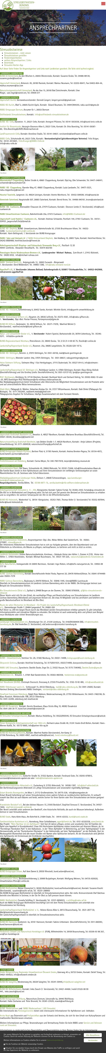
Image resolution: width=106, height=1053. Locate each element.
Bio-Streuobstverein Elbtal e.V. (13, 590)
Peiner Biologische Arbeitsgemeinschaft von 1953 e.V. (23, 723)
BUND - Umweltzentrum (10, 658)
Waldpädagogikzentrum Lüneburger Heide (18, 478)
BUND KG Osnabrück (9, 706)
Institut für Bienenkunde (10, 126)
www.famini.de (97, 821)
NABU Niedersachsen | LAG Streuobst (39, 1008)
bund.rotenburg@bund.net (66, 735)
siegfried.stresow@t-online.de (19, 807)
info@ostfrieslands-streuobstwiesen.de (52, 114)
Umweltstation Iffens (9, 878)
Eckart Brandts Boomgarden (12, 792)
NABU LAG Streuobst (9, 667)
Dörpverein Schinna (8, 663)
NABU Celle (5, 138)
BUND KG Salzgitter (8, 982)
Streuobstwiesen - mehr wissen (17, 53)
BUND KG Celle (7, 121)
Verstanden (92, 1037)
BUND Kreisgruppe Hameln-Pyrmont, (15, 451)
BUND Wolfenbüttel (8, 888)
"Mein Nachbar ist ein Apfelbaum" (25, 824)
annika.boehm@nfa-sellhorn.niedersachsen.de (69, 482)
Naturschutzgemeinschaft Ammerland (16, 90)
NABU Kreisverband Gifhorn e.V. (14, 317)
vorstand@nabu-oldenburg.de (56, 689)
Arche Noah (5, 1015)
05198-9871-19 (41, 482)
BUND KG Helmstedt (8, 499)
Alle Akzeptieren (93, 1032)
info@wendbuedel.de (94, 682)
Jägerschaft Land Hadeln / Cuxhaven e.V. (18, 218)
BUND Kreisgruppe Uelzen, (11, 871)
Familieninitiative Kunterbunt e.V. (14, 821)
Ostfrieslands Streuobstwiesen (13, 114)
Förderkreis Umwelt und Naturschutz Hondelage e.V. (22, 931)
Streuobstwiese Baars (9, 468)
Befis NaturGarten (7, 564)
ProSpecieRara (33, 1015)
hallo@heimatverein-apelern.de (49, 778)
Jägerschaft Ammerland (10, 83)
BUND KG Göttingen (9, 353)
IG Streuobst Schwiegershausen (13, 716)
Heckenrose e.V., (7, 675)
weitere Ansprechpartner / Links (17, 60)
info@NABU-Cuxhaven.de (74, 214)
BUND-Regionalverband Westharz (14, 341)
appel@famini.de (64, 821)
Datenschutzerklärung (59, 1040)
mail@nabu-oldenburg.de (67, 687)
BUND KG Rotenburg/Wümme (12, 732)
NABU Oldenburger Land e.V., (12, 687)
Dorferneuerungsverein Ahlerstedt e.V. (16, 785)
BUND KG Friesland (8, 309)
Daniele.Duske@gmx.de (92, 667)
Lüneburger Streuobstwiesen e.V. (14, 622)
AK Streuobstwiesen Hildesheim (13, 540)
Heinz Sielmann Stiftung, (10, 362)
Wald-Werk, (5, 389)
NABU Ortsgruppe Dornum (11, 109)
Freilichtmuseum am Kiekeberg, (13, 461)
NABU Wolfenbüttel (8, 900)
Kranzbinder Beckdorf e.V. (11, 804)
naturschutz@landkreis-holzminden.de (87, 556)
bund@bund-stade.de (78, 816)
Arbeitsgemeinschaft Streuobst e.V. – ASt (18, 490)
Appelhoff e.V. (6, 269)
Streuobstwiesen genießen (15, 55)
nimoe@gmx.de (14, 542)
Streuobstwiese (11, 49)
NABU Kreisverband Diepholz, (40, 238)
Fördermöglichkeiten (13, 58)
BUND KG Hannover (8, 922)
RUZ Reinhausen (7, 377)
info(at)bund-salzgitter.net (74, 982)
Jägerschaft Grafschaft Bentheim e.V (15, 434)
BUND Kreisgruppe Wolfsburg (12, 998)
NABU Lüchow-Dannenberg (11, 581)
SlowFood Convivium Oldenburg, (14, 694)
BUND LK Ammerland (9, 76)
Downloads (8, 62)
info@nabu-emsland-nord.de (57, 264)
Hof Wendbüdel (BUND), (10, 682)
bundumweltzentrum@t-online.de (20, 231)
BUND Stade (5, 816)
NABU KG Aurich (7, 105)
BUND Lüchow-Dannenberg (12, 573)
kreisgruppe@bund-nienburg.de (81, 658)
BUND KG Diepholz (8, 228)
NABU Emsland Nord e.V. (10, 262)
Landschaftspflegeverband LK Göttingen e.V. (19, 370)
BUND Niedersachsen (9, 1008)
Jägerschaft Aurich (8, 100)
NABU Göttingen (7, 358)
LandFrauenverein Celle (10, 133)
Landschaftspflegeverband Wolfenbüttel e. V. (19, 910)
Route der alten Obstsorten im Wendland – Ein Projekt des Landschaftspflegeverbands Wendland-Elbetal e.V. (44, 606)
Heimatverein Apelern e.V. (11, 775)
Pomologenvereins (25, 1010)
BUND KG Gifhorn (7, 324)
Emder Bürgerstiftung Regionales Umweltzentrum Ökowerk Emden (28, 972)
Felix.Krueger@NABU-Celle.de (31, 141)
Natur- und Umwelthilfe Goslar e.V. (15, 333)
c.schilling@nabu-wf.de (76, 900)
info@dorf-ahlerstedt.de (87, 785)
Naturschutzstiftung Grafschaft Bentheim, (18, 441)
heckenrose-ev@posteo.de (76, 675)
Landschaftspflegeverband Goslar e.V (15, 345)
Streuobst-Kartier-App (13, 65)
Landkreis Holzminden (9, 554)
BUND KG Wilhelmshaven (10, 989)
